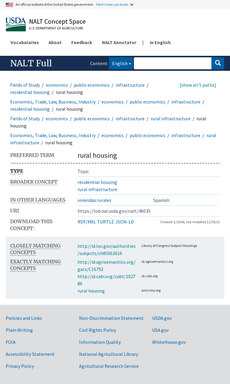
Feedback (81, 42)
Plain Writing (19, 330)
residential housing (30, 92)
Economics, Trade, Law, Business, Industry (53, 102)
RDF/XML (87, 222)
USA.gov (160, 330)
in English (160, 42)
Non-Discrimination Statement (111, 318)
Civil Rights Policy (97, 330)
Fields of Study (25, 85)
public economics (92, 85)
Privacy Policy (20, 366)
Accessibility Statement (30, 354)
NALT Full (31, 63)
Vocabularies (24, 42)
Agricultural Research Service (109, 366)
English (118, 62)
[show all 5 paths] (198, 85)
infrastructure (130, 85)
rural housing (91, 291)
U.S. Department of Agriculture (56, 28)
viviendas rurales (94, 200)
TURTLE (105, 222)
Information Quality (100, 342)
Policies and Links (24, 318)
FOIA (11, 342)
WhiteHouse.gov (169, 342)
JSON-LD (124, 222)
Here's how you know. (112, 4)
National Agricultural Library (108, 354)
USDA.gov (162, 318)
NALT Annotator (119, 42)
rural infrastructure (170, 119)
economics (57, 85)
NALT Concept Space (57, 21)
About (55, 42)
